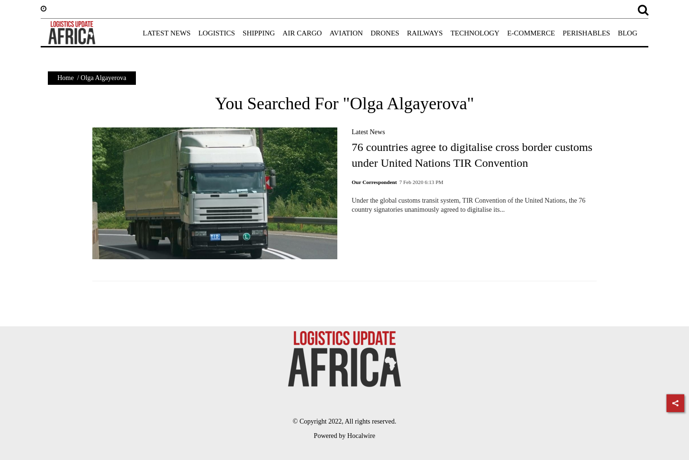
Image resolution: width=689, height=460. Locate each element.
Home (65, 77)
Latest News (368, 132)
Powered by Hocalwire (344, 435)
